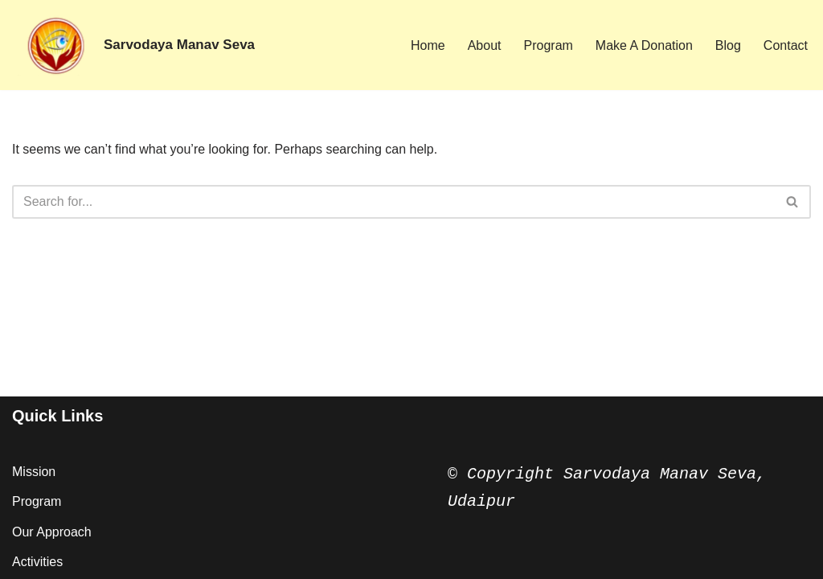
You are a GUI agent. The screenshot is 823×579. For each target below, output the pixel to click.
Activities (37, 562)
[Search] (393, 202)
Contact (786, 45)
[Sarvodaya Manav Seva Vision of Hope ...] (133, 45)
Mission (33, 471)
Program (548, 45)
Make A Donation (644, 45)
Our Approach (52, 532)
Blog (728, 45)
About (485, 45)
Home (428, 45)
